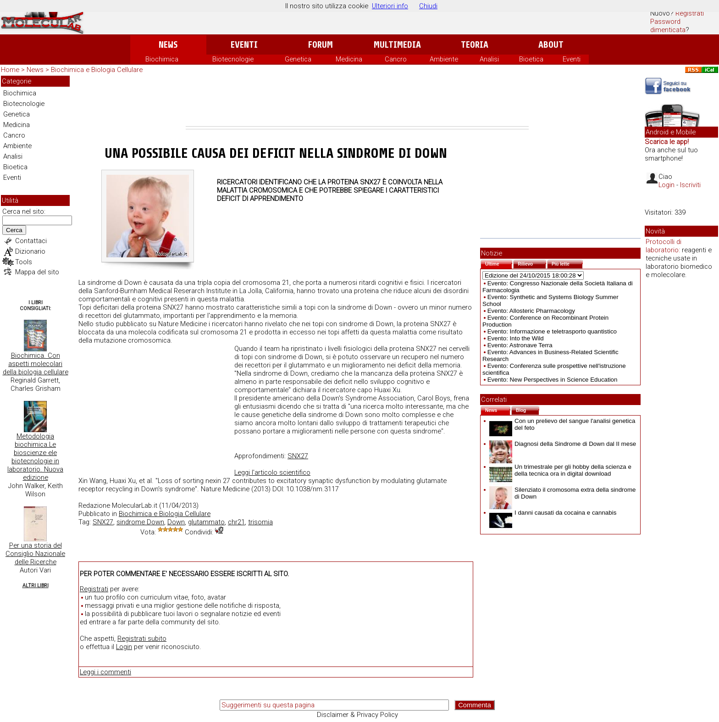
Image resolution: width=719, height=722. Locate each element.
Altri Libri (35, 586)
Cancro (396, 59)
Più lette (567, 263)
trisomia (260, 522)
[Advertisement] (357, 101)
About (551, 44)
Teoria (474, 44)
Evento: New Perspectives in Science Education (552, 379)
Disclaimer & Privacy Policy (357, 715)
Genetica (298, 59)
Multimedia (397, 44)
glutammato (206, 522)
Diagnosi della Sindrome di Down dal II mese (562, 443)
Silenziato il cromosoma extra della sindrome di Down (562, 493)
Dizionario (30, 251)
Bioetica (531, 59)
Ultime (498, 263)
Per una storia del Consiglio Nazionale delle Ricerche (35, 553)
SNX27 (298, 456)
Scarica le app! (667, 142)
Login (124, 647)
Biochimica (161, 59)
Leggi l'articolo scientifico (272, 472)
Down (176, 522)
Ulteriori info (390, 6)
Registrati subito (141, 638)
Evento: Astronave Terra (520, 345)
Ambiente (444, 59)
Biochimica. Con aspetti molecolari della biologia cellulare (35, 363)
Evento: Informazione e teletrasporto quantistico (552, 331)
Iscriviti (690, 185)
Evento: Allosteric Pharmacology (531, 310)
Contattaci (31, 241)
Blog (527, 409)
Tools (23, 262)
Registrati (689, 13)
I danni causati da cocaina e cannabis (552, 512)
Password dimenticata (668, 25)
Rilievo (532, 263)
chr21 (236, 522)
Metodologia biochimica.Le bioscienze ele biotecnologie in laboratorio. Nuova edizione (35, 457)
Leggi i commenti (105, 672)
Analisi (489, 59)
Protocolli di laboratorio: (663, 246)
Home (10, 70)
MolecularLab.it (134, 505)
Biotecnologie (233, 59)
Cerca (14, 230)
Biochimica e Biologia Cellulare (97, 70)
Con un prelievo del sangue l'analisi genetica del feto (562, 424)
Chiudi (428, 6)
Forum (320, 44)
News (168, 44)
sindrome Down (140, 522)
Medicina (349, 59)
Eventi (244, 44)
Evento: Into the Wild (515, 338)
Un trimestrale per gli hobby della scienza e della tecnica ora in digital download (560, 470)
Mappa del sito (37, 272)
